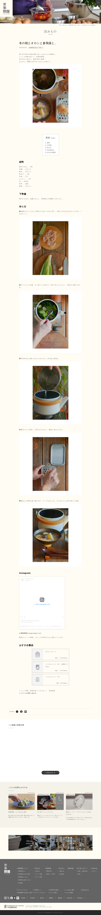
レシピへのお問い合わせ (27, 693)
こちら (39, 633)
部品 (79, 874)
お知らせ (37, 868)
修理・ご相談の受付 (83, 871)
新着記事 (62, 874)
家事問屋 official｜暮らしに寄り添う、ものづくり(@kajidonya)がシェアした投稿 (46, 626)
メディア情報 (39, 877)
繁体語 (60, 898)
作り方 (48, 147)
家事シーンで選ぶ (51, 874)
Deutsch (69, 898)
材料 (47, 142)
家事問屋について (23, 868)
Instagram (49, 150)
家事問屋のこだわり (23, 877)
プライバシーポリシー (40, 892)
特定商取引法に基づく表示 (25, 892)
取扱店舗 (70, 868)
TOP (60, 25)
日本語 (23, 898)
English (32, 898)
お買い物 (94, 868)
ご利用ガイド (37, 890)
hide (53, 138)
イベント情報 (39, 874)
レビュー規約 (53, 892)
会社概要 (21, 882)
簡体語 (51, 898)
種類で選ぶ (49, 871)
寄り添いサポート (82, 868)
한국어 (42, 898)
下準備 (48, 145)
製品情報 (48, 868)
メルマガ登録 (69, 892)
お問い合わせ (85, 890)
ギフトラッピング (22, 890)
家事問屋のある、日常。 (36, 47)
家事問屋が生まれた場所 (24, 874)
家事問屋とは (22, 871)
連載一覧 (62, 871)
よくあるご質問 (70, 890)
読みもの (61, 868)
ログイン (94, 871)
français (79, 898)
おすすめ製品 (50, 152)
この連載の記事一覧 (49, 772)
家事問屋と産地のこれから (25, 879)
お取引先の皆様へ (54, 890)
